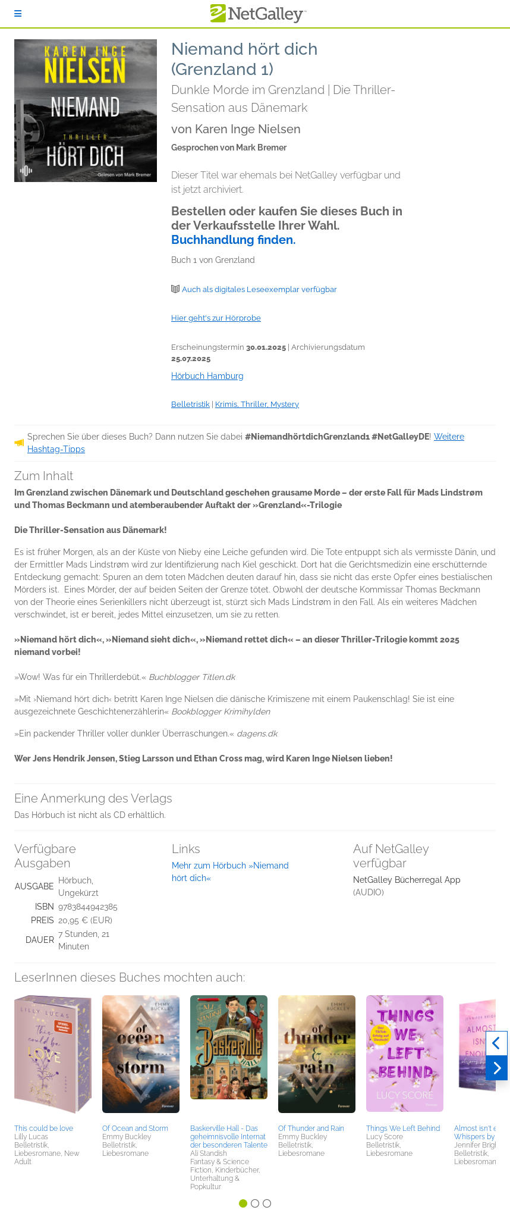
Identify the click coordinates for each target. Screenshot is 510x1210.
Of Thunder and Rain (311, 1128)
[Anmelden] (18, 13)
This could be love (43, 1128)
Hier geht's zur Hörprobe (216, 318)
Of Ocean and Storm (135, 1128)
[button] (53, 1057)
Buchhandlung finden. (233, 240)
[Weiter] (497, 1068)
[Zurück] (497, 1043)
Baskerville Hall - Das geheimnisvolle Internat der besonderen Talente (228, 1136)
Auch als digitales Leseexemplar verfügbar (259, 289)
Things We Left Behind (403, 1128)
